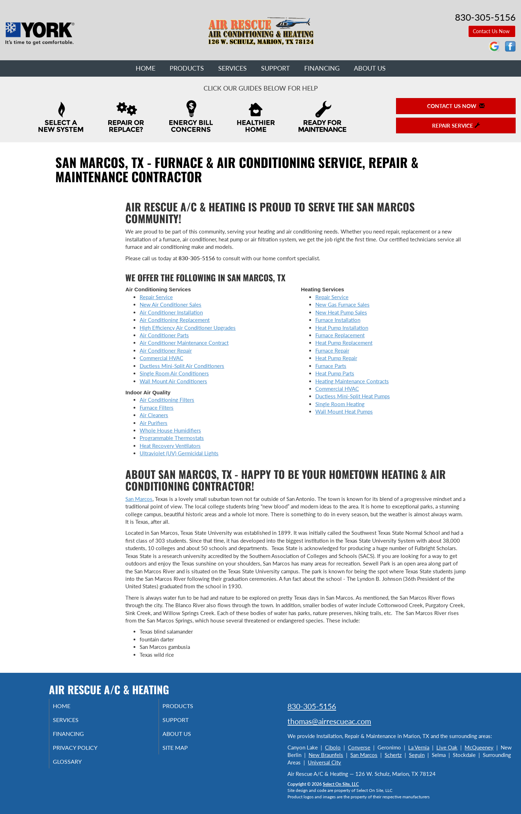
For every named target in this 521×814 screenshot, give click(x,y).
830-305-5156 (311, 706)
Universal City (324, 762)
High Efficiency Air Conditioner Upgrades (188, 327)
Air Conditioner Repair (166, 350)
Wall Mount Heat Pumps (344, 411)
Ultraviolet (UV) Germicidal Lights (179, 453)
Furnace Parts (330, 366)
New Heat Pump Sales (341, 312)
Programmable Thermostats (172, 438)
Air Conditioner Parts (164, 335)
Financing (322, 68)
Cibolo (333, 747)
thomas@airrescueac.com (329, 721)
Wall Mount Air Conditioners (173, 381)
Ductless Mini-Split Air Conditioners (182, 366)
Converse (359, 747)
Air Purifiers (153, 423)
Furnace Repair (332, 350)
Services (232, 68)
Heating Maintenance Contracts (352, 381)
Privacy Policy (85, 751)
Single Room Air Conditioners (174, 373)
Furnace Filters (157, 407)
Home (145, 68)
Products (187, 68)
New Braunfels (326, 755)
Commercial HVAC (161, 358)
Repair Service (156, 297)
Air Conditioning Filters (167, 399)
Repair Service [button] (456, 125)
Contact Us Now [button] (492, 31)
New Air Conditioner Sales (170, 304)
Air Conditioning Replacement (175, 320)
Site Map (184, 751)
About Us (370, 68)
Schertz (393, 755)
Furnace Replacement (340, 335)
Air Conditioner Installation (171, 312)
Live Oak (446, 747)
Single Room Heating (340, 404)
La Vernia (418, 747)
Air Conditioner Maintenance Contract (184, 342)
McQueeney (479, 747)
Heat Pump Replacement (343, 342)
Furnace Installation (337, 320)
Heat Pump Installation (341, 327)
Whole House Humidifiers (170, 430)
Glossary (76, 766)
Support (275, 68)
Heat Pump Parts (334, 373)
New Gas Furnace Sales (342, 304)
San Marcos (138, 499)
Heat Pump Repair (336, 358)
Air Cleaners (154, 415)
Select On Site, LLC (341, 784)
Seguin (417, 755)
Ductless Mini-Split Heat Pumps (352, 396)
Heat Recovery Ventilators (170, 445)
